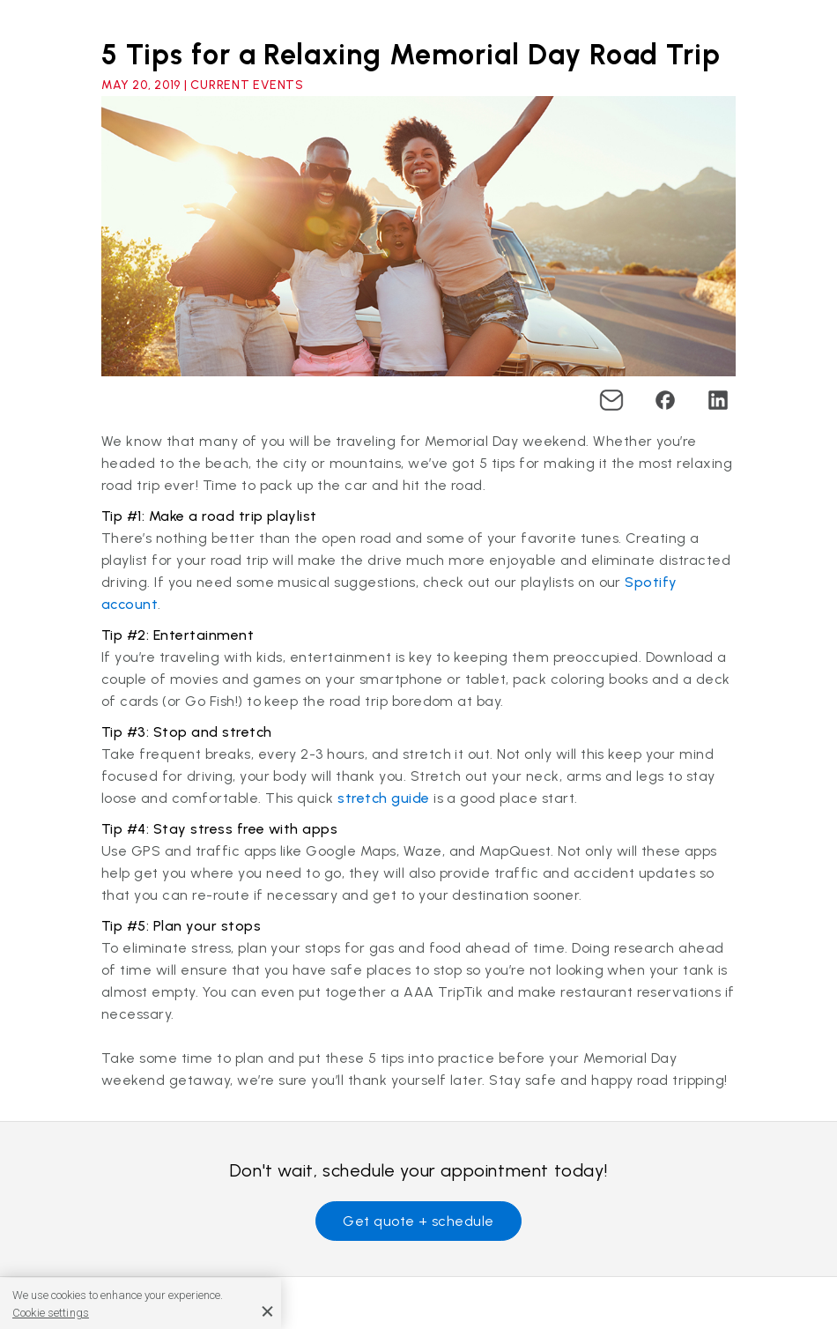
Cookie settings (50, 1312)
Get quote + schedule (418, 1221)
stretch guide (383, 798)
